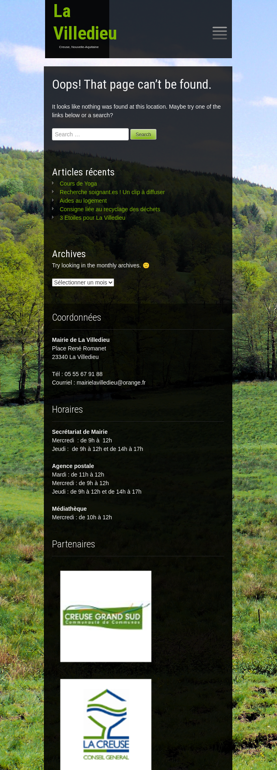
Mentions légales (138, 757)
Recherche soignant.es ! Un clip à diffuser (112, 192)
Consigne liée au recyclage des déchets (110, 209)
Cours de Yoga (78, 183)
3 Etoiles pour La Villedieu (93, 217)
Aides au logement (83, 200)
